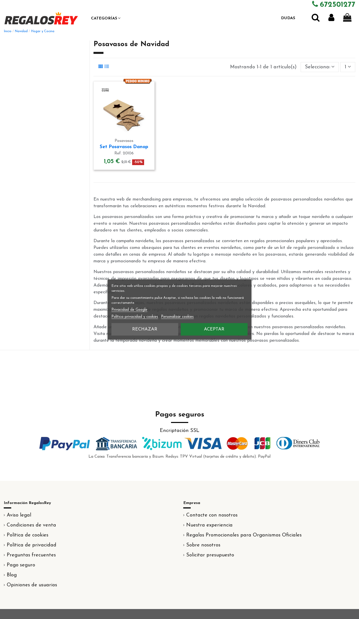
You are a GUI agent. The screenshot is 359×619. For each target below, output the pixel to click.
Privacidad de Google (129, 310)
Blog (12, 575)
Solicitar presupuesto (210, 555)
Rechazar (144, 329)
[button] (105, 18)
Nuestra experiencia (209, 525)
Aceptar (214, 329)
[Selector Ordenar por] (320, 67)
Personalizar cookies (177, 317)
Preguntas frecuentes (31, 555)
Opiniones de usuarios (32, 585)
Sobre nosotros (203, 545)
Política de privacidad (31, 545)
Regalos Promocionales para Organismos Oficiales (244, 535)
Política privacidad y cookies (134, 317)
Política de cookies (27, 535)
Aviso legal (19, 515)
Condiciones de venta (31, 525)
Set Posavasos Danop (124, 147)
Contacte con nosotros (212, 515)
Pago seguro (21, 565)
